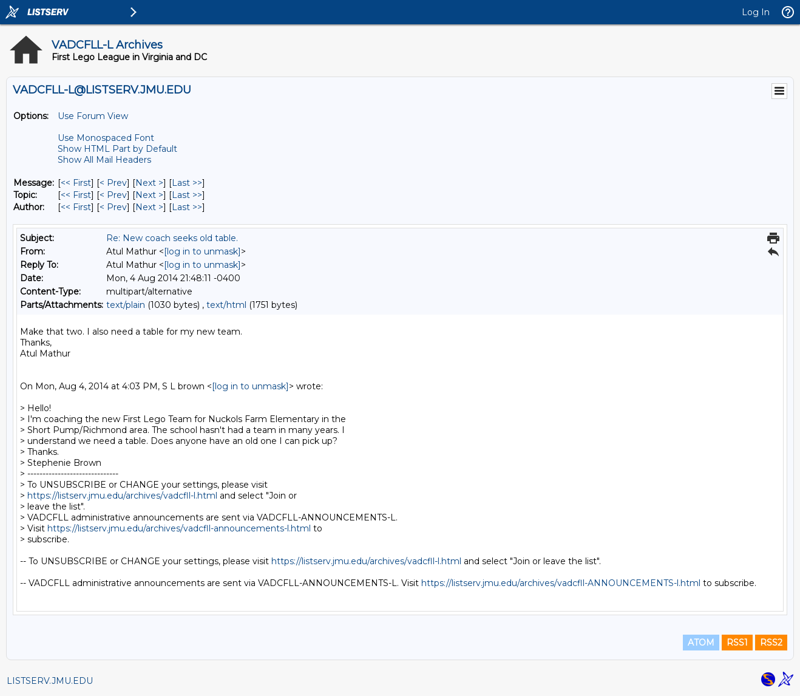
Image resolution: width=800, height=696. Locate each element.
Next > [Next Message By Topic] (149, 194)
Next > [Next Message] (149, 182)
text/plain (125, 304)
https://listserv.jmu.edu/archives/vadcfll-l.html (122, 495)
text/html (226, 304)
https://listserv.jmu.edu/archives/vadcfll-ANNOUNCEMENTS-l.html (560, 583)
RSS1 (737, 642)
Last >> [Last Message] (187, 182)
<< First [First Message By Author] (76, 207)
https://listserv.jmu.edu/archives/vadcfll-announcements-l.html (179, 528)
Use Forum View (93, 116)
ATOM (701, 642)
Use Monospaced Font (106, 137)
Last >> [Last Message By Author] (187, 207)
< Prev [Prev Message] (113, 182)
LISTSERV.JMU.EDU (50, 680)
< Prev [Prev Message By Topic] (113, 194)
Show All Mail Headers (104, 159)
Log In (756, 12)
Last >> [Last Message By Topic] (187, 194)
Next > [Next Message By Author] (149, 207)
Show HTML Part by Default (117, 148)
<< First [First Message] (76, 182)
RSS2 (771, 642)
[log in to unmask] (202, 251)
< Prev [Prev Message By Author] (113, 207)
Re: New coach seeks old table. (172, 238)
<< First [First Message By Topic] (76, 194)
